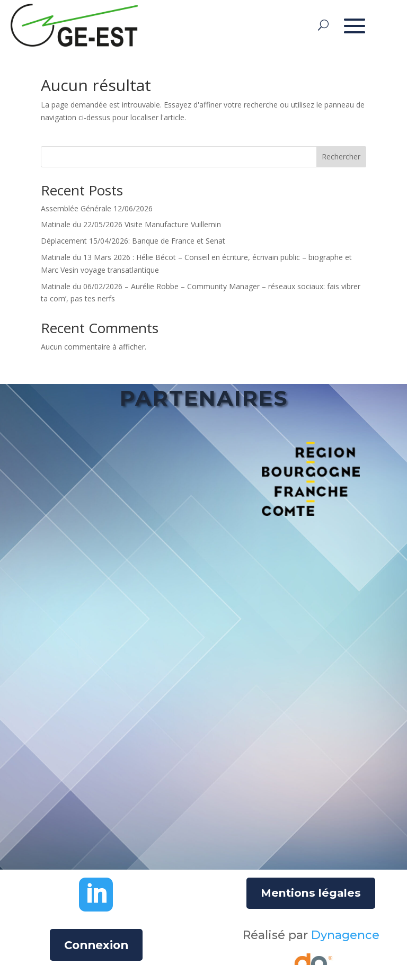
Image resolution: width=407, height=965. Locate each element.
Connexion (96, 945)
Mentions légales (311, 893)
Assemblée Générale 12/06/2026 (97, 208)
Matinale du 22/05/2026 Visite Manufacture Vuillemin (131, 224)
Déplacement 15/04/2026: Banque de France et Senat (133, 241)
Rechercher (341, 156)
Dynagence (345, 935)
